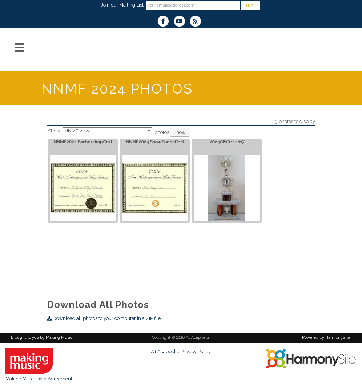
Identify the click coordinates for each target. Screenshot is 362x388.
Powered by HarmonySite (326, 337)
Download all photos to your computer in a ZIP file (104, 318)
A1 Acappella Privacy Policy (181, 351)
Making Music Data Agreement (38, 378)
